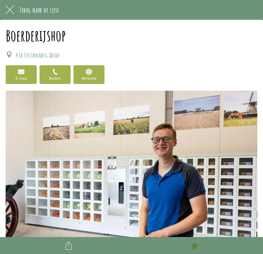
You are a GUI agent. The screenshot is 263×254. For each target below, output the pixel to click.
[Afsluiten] (10, 10)
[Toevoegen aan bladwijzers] (194, 245)
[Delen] (68, 245)
